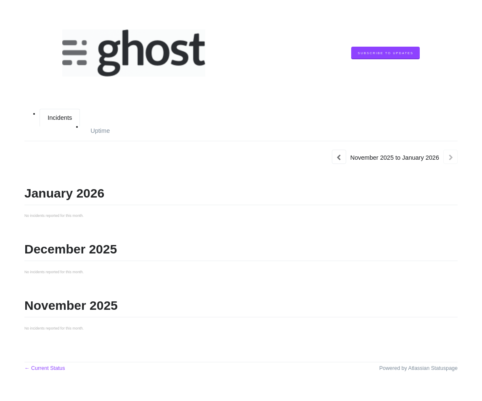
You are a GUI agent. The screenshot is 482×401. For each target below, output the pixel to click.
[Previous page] (339, 157)
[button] (385, 53)
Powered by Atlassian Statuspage (418, 368)
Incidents (60, 117)
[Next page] (450, 157)
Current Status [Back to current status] (44, 368)
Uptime (100, 130)
